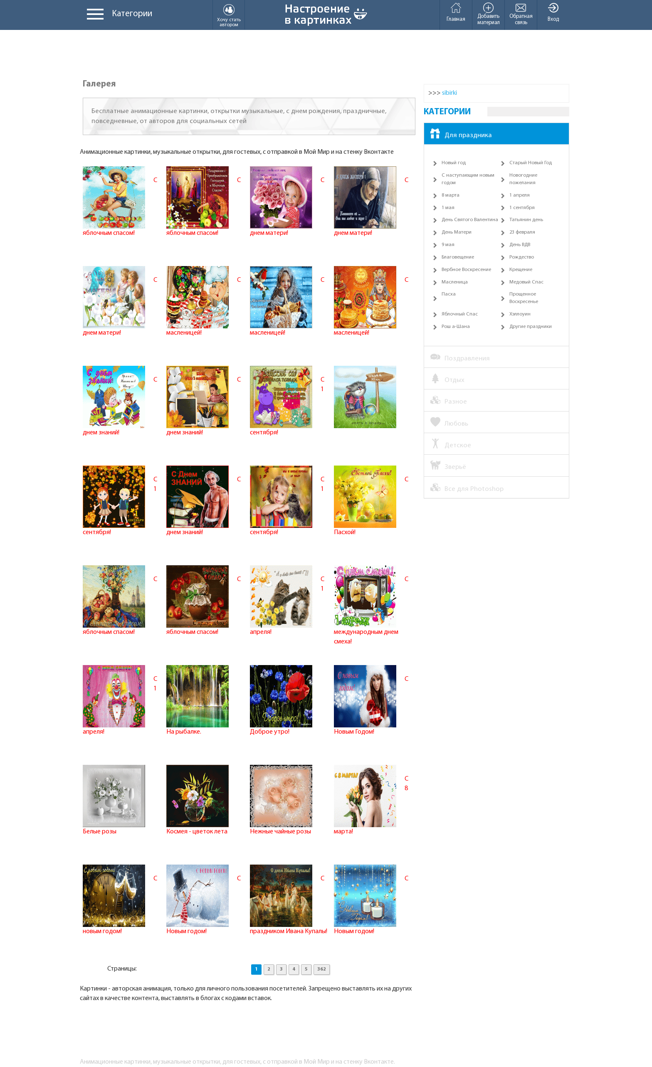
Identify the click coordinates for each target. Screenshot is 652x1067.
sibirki (449, 93)
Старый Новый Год (530, 162)
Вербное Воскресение (466, 269)
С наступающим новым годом (468, 179)
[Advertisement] (326, 55)
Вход (553, 12)
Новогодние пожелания (523, 179)
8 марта (450, 195)
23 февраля (522, 232)
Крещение (520, 269)
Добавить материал (488, 13)
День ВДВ (519, 244)
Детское (450, 445)
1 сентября (522, 207)
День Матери (457, 232)
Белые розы (99, 831)
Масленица (455, 282)
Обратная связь (521, 13)
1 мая (448, 207)
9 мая (448, 244)
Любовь (449, 423)
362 (321, 969)
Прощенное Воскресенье (523, 298)
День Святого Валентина (470, 219)
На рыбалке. (183, 732)
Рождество (521, 257)
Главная (456, 12)
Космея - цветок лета (196, 831)
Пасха (449, 294)
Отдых (447, 379)
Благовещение (458, 257)
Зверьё (448, 466)
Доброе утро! (269, 732)
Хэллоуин (520, 314)
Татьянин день (526, 219)
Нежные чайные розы (280, 831)
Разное (448, 401)
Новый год (454, 162)
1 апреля (519, 195)
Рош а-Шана (456, 326)
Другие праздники (530, 326)
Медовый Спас (526, 282)
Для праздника (461, 135)
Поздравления (460, 358)
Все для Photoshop (467, 488)
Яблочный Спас (460, 314)
